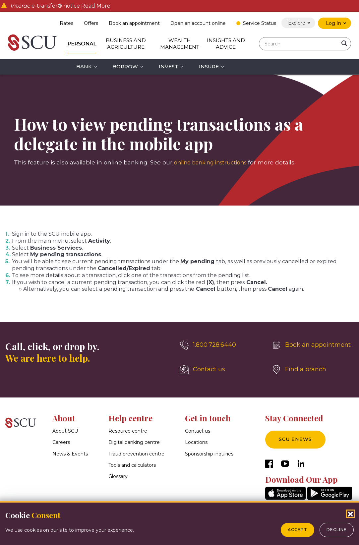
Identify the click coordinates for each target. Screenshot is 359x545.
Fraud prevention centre (136, 454)
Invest (168, 66)
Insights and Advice (226, 43)
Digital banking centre (134, 442)
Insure (209, 66)
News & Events (70, 454)
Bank (84, 66)
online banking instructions (214, 162)
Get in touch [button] (208, 418)
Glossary (118, 476)
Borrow (125, 66)
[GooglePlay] (329, 498)
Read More (95, 6)
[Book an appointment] (313, 345)
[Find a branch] (313, 369)
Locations (196, 442)
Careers (61, 442)
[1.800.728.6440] (221, 345)
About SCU (65, 431)
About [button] (63, 418)
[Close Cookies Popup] (350, 514)
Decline (337, 529)
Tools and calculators (132, 465)
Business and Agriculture (126, 43)
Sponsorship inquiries (209, 454)
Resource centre (127, 431)
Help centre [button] (130, 418)
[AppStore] (285, 498)
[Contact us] (221, 369)
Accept (297, 529)
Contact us (197, 431)
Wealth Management (179, 43)
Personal (81, 43)
